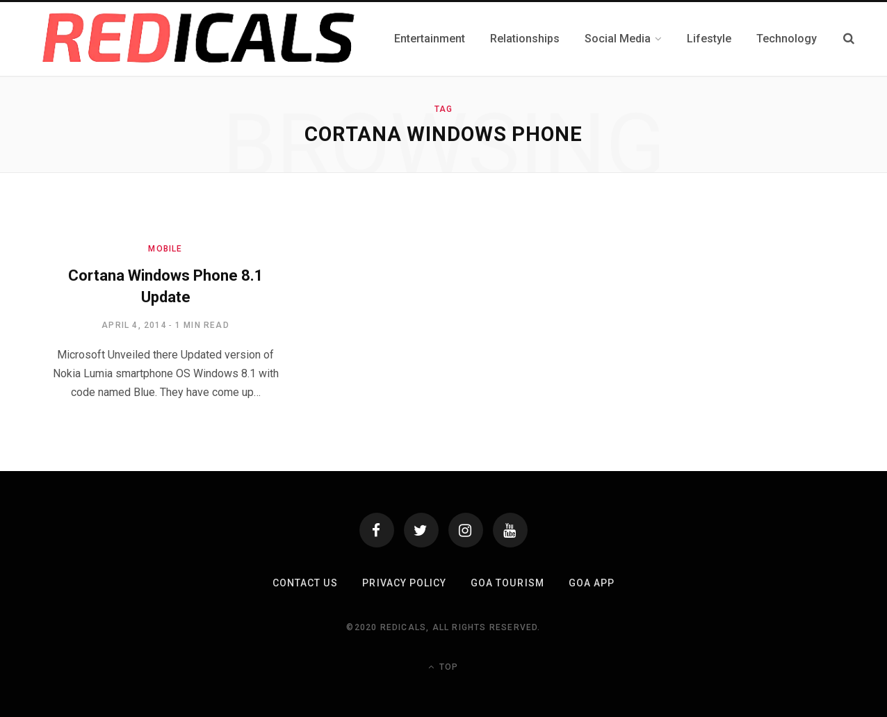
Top (443, 667)
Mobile (165, 249)
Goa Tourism (507, 582)
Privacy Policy (404, 582)
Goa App (591, 582)
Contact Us (306, 582)
